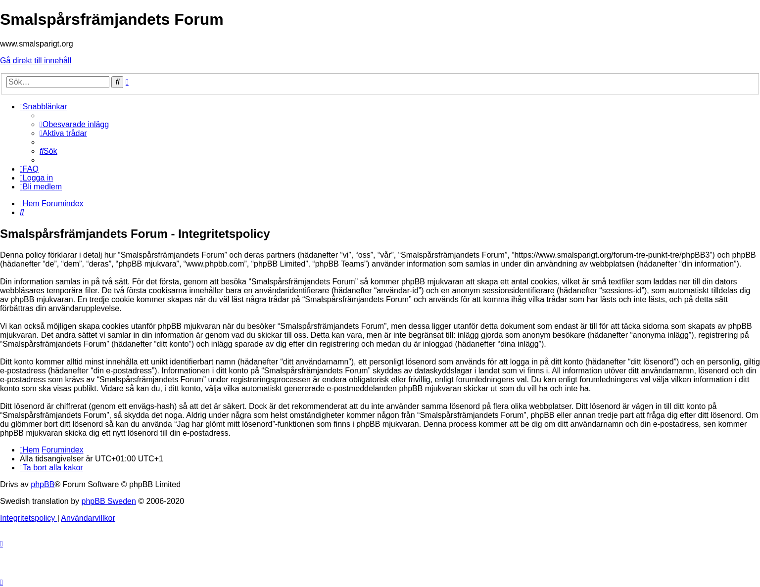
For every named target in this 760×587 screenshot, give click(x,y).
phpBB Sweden (109, 501)
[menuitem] (74, 124)
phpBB (42, 484)
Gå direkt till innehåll (35, 60)
